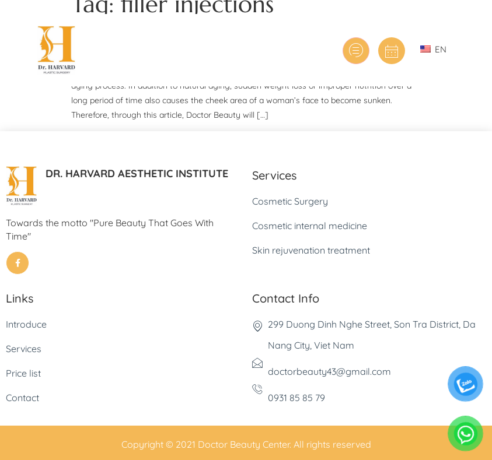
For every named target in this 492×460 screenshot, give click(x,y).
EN (433, 49)
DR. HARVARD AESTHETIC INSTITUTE (137, 173)
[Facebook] (17, 263)
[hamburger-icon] (356, 50)
